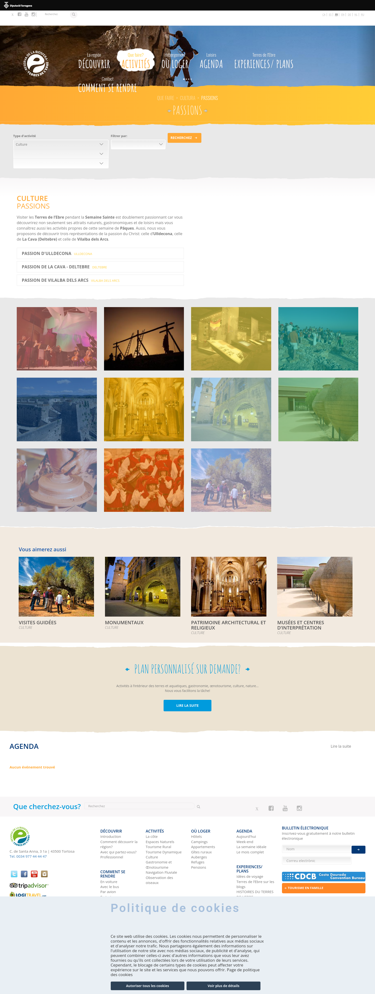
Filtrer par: (119, 121)
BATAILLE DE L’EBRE (231, 319)
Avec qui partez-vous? (118, 833)
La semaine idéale (251, 828)
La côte (152, 818)
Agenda (211, 44)
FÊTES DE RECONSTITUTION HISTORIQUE (144, 466)
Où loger (174, 44)
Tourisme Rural (158, 828)
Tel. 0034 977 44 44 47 (28, 841)
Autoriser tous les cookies (147, 985)
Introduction (110, 818)
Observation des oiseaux (159, 862)
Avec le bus (109, 865)
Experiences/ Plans (263, 44)
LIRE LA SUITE (187, 690)
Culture (152, 838)
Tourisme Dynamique (164, 833)
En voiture (108, 859)
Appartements (203, 828)
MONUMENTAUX (231, 389)
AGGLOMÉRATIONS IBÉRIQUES (318, 322)
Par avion (108, 870)
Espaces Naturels (160, 823)
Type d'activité (24, 121)
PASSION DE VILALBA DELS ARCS (71, 265)
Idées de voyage (250, 850)
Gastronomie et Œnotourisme (159, 846)
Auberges (199, 838)
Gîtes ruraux (201, 833)
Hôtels (196, 818)
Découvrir (94, 44)
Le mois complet (250, 833)
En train (106, 875)
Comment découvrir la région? (119, 826)
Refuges (197, 843)
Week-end (245, 823)
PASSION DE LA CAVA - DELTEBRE (64, 251)
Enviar (358, 845)
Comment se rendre (107, 68)
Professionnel (111, 838)
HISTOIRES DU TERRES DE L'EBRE (255, 868)
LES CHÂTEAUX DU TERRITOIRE (57, 393)
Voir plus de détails (223, 985)
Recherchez (181, 122)
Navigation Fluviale (161, 853)
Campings (199, 823)
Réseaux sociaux (250, 876)
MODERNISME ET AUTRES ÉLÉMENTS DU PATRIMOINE (57, 466)
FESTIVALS (57, 319)
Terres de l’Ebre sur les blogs (255, 858)
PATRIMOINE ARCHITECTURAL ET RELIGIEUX (144, 396)
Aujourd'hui (246, 818)
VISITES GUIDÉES (231, 460)
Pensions (198, 848)
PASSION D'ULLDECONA (57, 238)
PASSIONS (143, 319)
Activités (135, 44)
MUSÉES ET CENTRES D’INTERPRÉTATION (318, 393)
